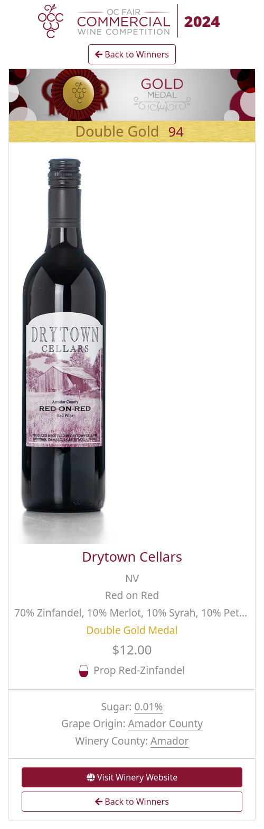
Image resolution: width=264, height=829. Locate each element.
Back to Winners (132, 54)
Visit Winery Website (132, 777)
